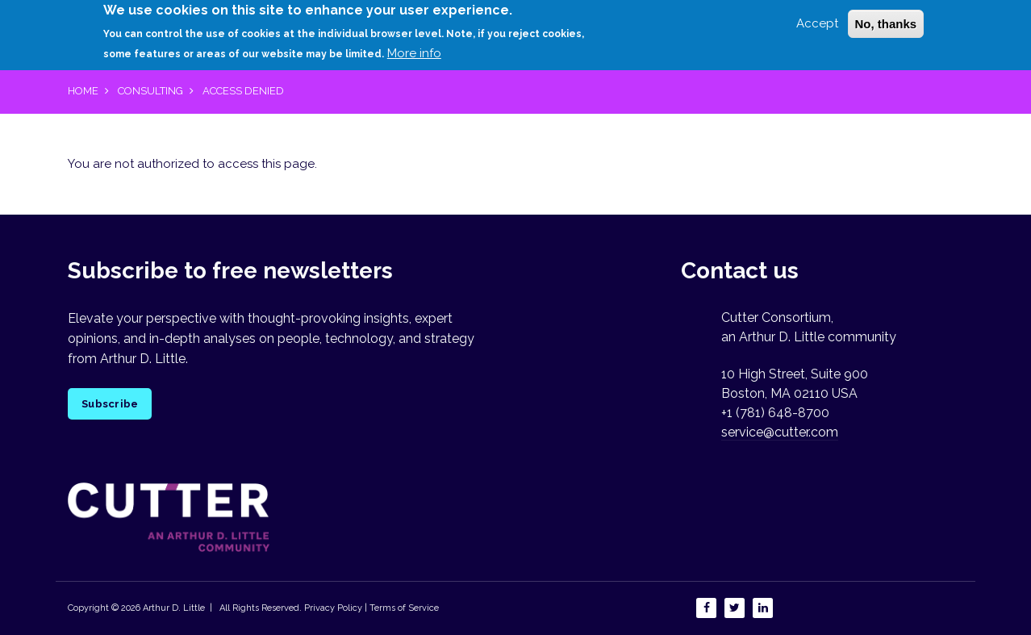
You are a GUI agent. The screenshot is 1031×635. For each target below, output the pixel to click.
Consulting (150, 91)
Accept (817, 18)
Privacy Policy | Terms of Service (371, 608)
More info (414, 48)
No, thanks (886, 19)
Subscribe (109, 404)
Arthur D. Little (172, 608)
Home (83, 91)
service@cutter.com (779, 432)
